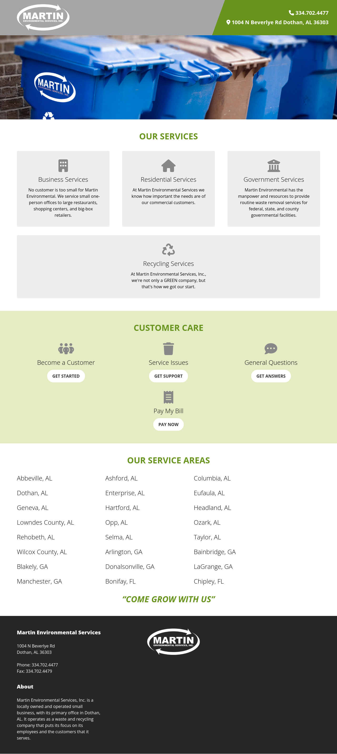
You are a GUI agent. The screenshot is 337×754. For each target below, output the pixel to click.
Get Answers (271, 376)
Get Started (66, 376)
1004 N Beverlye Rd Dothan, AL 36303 (277, 22)
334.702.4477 (309, 13)
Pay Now (168, 424)
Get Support (168, 376)
